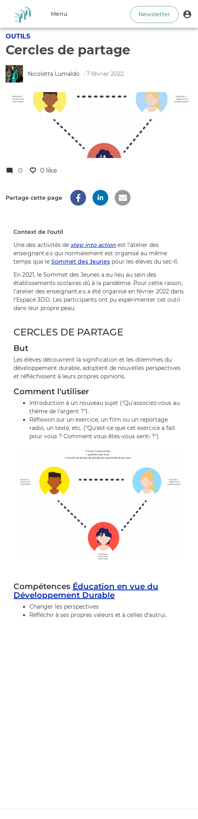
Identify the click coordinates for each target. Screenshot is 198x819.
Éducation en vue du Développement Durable (85, 591)
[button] (187, 14)
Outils (18, 36)
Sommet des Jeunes (80, 261)
